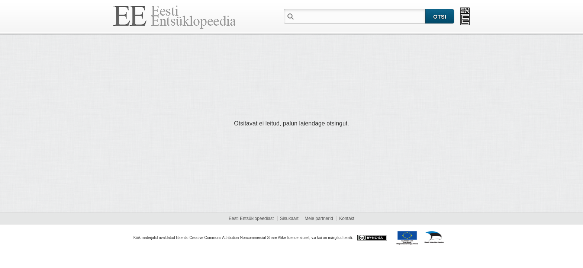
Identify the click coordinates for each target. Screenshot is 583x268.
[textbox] (360, 16)
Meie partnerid (319, 218)
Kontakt (346, 218)
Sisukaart (289, 218)
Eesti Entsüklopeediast (251, 218)
